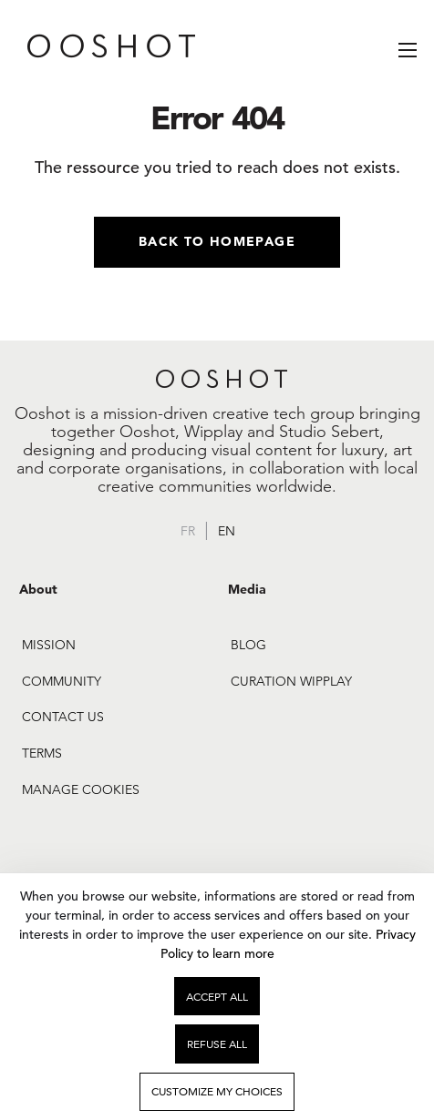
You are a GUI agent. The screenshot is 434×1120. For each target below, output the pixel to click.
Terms (42, 753)
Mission (49, 644)
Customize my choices (217, 1091)
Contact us (63, 716)
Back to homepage (217, 241)
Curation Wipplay (291, 681)
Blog (248, 644)
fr (188, 531)
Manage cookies (81, 789)
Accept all (217, 996)
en (226, 531)
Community (61, 681)
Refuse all (217, 1044)
